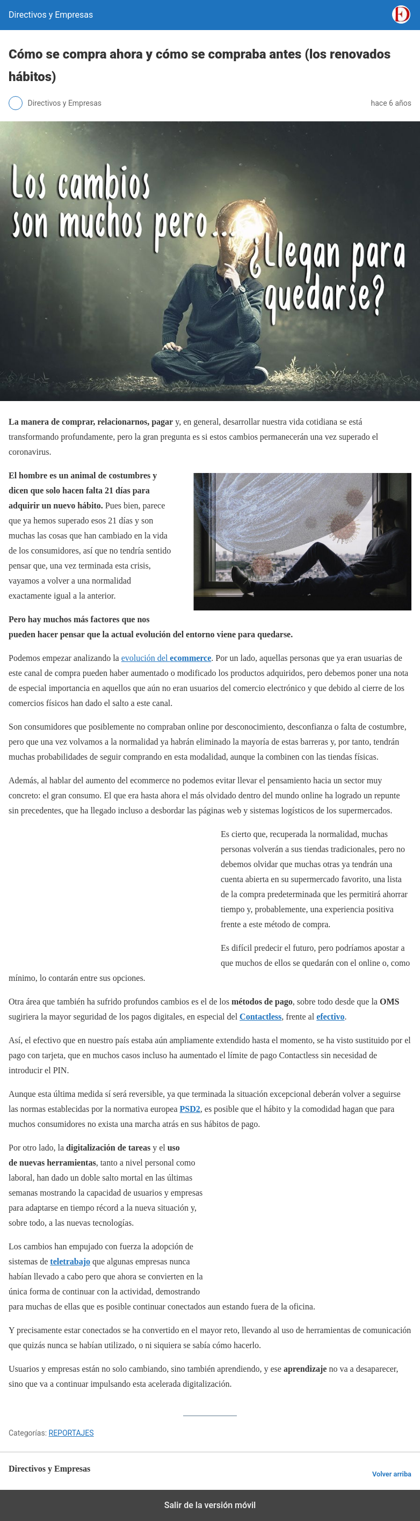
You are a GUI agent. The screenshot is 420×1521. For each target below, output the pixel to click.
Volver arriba (391, 1474)
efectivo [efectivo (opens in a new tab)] (330, 1016)
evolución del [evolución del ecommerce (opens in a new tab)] (166, 658)
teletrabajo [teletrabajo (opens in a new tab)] (70, 1261)
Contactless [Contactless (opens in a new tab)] (260, 1016)
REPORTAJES (71, 1433)
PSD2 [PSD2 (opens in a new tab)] (190, 1109)
